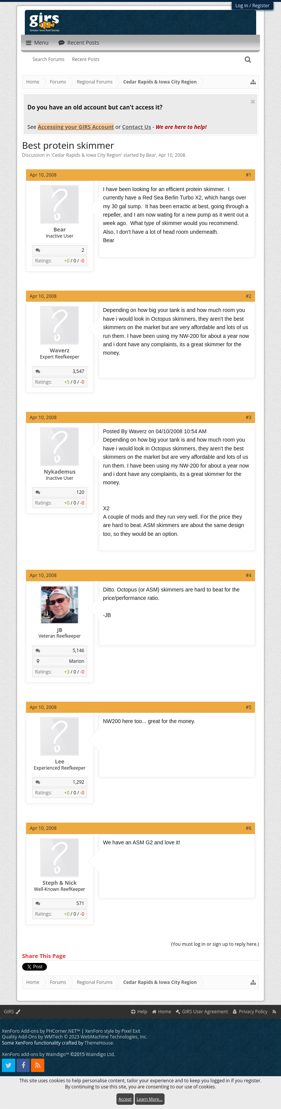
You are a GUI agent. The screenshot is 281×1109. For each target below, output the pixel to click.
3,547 (78, 371)
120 (80, 492)
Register (261, 5)
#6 (249, 828)
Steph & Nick (59, 882)
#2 (249, 296)
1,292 (78, 782)
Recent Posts (86, 59)
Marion (76, 661)
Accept (124, 1099)
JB (59, 630)
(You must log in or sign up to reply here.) (215, 944)
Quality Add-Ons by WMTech (74, 1036)
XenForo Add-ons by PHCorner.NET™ (41, 1031)
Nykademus (60, 471)
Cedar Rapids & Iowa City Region (86, 155)
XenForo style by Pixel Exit (112, 1031)
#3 (249, 417)
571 (80, 903)
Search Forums (48, 59)
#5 (249, 707)
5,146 (78, 650)
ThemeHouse (98, 1043)
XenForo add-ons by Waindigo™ (35, 1054)
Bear (151, 155)
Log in (242, 5)
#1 (249, 175)
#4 (249, 575)
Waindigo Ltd (100, 1054)
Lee (59, 761)
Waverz (59, 350)
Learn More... (150, 1099)
